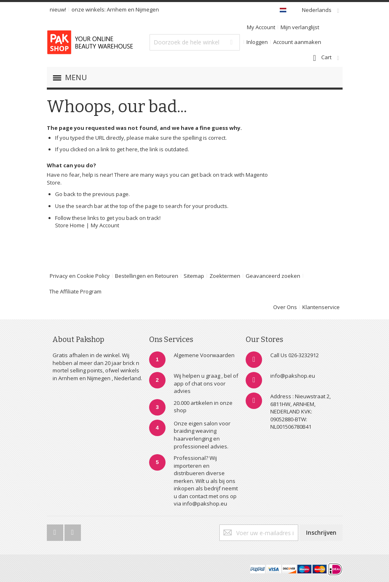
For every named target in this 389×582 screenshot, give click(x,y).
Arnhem (117, 9)
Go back (65, 194)
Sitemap (194, 275)
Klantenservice (321, 307)
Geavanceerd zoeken (273, 275)
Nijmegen (147, 9)
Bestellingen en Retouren (146, 275)
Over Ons (285, 307)
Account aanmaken (297, 42)
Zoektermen (224, 275)
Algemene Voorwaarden (204, 355)
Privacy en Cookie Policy (80, 275)
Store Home (70, 225)
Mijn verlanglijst (300, 27)
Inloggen (257, 42)
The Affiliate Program (75, 291)
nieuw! (58, 9)
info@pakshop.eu (292, 375)
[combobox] (195, 42)
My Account (261, 27)
